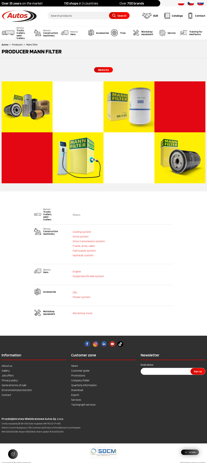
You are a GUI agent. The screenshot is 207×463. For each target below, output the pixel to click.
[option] (103, 452)
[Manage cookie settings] (13, 454)
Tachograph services (83, 404)
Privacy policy (10, 380)
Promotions (78, 375)
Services (76, 399)
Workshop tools (82, 313)
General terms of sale (14, 385)
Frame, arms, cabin (84, 246)
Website (103, 70)
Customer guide (80, 370)
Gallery (6, 370)
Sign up (198, 371)
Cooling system (82, 231)
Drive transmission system (89, 241)
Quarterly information (84, 385)
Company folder (80, 380)
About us (7, 365)
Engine (77, 271)
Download (77, 390)
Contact (6, 395)
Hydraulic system (83, 255)
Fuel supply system (84, 250)
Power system (81, 297)
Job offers (8, 375)
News (74, 365)
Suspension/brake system (88, 276)
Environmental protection (17, 390)
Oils (75, 292)
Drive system (80, 236)
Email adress (147, 364)
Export (75, 395)
